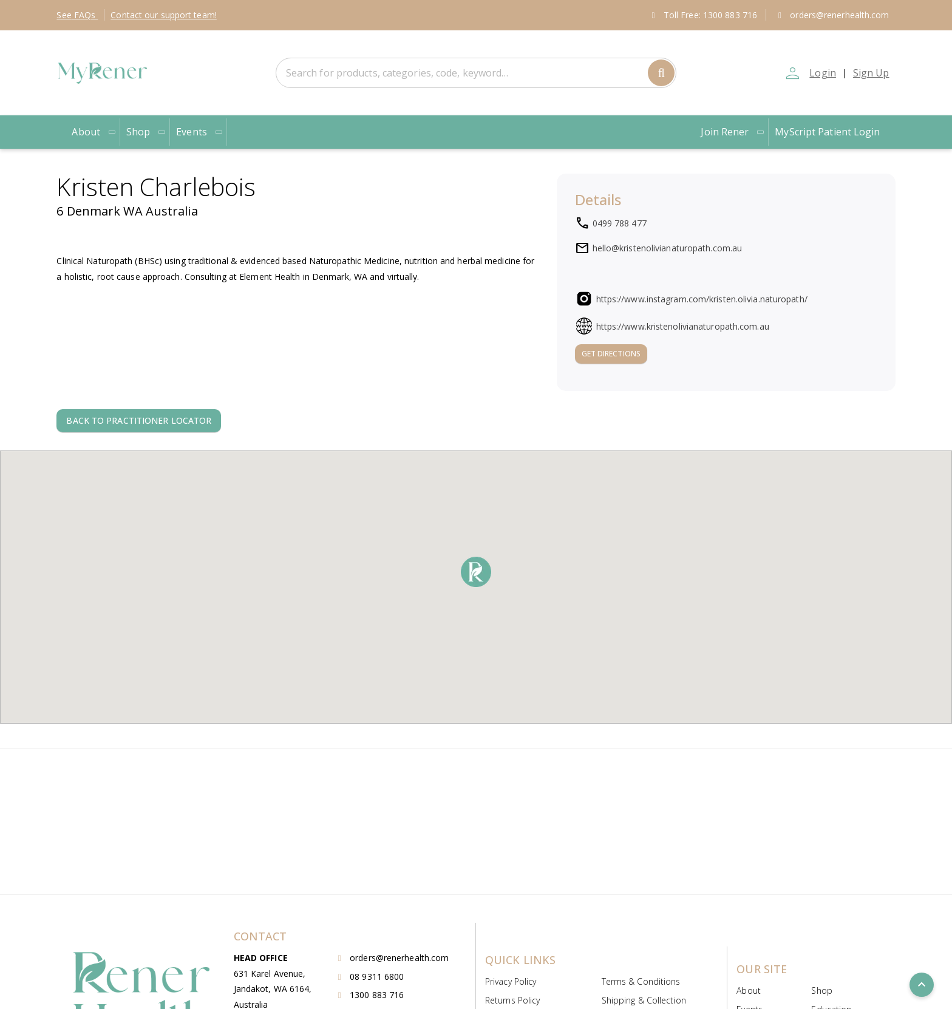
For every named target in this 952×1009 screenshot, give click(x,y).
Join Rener (733, 131)
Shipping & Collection (644, 1000)
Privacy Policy (510, 981)
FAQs (77, 15)
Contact (163, 15)
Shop (146, 131)
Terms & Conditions (641, 981)
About (94, 131)
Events (199, 131)
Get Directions (611, 353)
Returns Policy (512, 1000)
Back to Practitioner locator (138, 420)
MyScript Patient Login (827, 131)
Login (822, 73)
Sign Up (871, 73)
